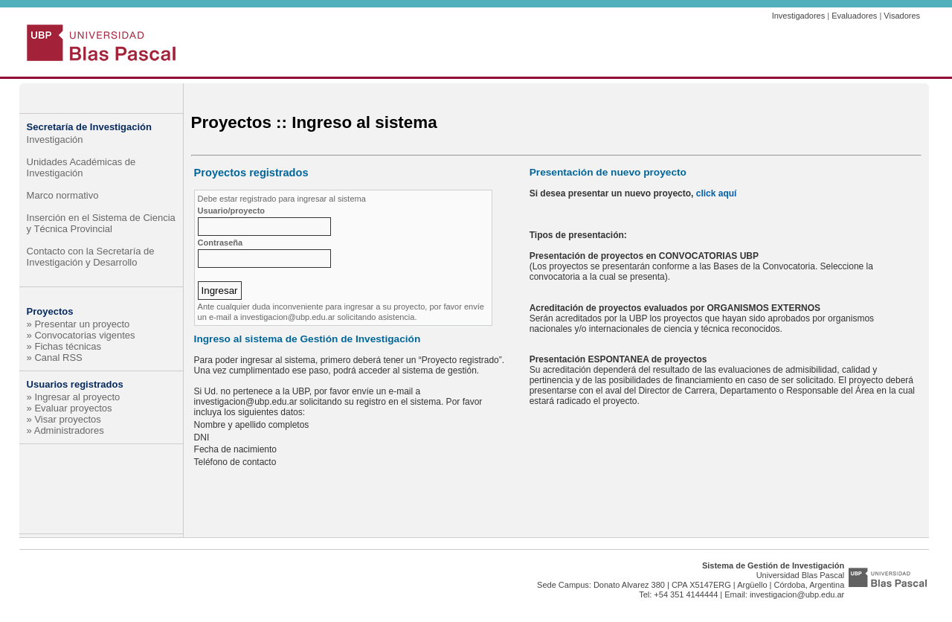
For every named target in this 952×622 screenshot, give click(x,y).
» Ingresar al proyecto (73, 397)
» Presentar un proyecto (78, 324)
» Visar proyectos (64, 419)
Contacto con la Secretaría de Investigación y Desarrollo (91, 257)
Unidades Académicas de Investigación (81, 167)
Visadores (902, 15)
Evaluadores (854, 15)
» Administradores (65, 430)
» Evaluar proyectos (69, 408)
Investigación (55, 139)
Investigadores (799, 15)
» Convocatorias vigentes (81, 335)
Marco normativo (63, 195)
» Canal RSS (55, 357)
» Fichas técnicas (64, 346)
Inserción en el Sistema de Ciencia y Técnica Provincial (101, 223)
